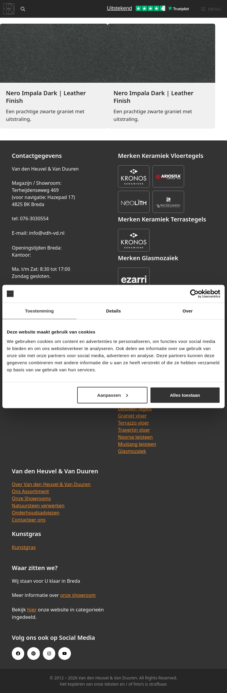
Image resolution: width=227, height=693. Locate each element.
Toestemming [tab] (39, 310)
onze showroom (77, 595)
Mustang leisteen (137, 444)
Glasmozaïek (132, 451)
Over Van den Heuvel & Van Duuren (51, 484)
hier (32, 609)
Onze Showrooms (31, 498)
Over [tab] (187, 310)
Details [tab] (113, 310)
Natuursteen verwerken (38, 505)
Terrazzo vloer (133, 423)
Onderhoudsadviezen (35, 512)
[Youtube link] (64, 653)
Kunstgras (24, 547)
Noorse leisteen (135, 437)
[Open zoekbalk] (23, 9)
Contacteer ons (29, 519)
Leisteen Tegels (135, 408)
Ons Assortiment (30, 491)
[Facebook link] (18, 653)
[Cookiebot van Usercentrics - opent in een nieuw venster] (194, 293)
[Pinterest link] (33, 653)
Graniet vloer (132, 415)
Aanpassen (112, 394)
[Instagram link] (49, 653)
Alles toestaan (185, 394)
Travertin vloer (134, 430)
